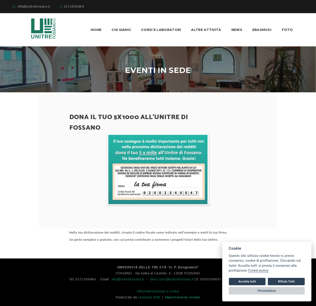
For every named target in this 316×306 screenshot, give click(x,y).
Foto (287, 30)
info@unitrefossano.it (34, 6)
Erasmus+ (262, 30)
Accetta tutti (247, 281)
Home (96, 30)
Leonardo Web (149, 297)
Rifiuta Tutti (286, 281)
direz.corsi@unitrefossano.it (171, 279)
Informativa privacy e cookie (158, 291)
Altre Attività (206, 30)
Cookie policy (258, 271)
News (236, 30)
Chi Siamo (121, 30)
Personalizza (267, 290)
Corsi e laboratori (161, 30)
